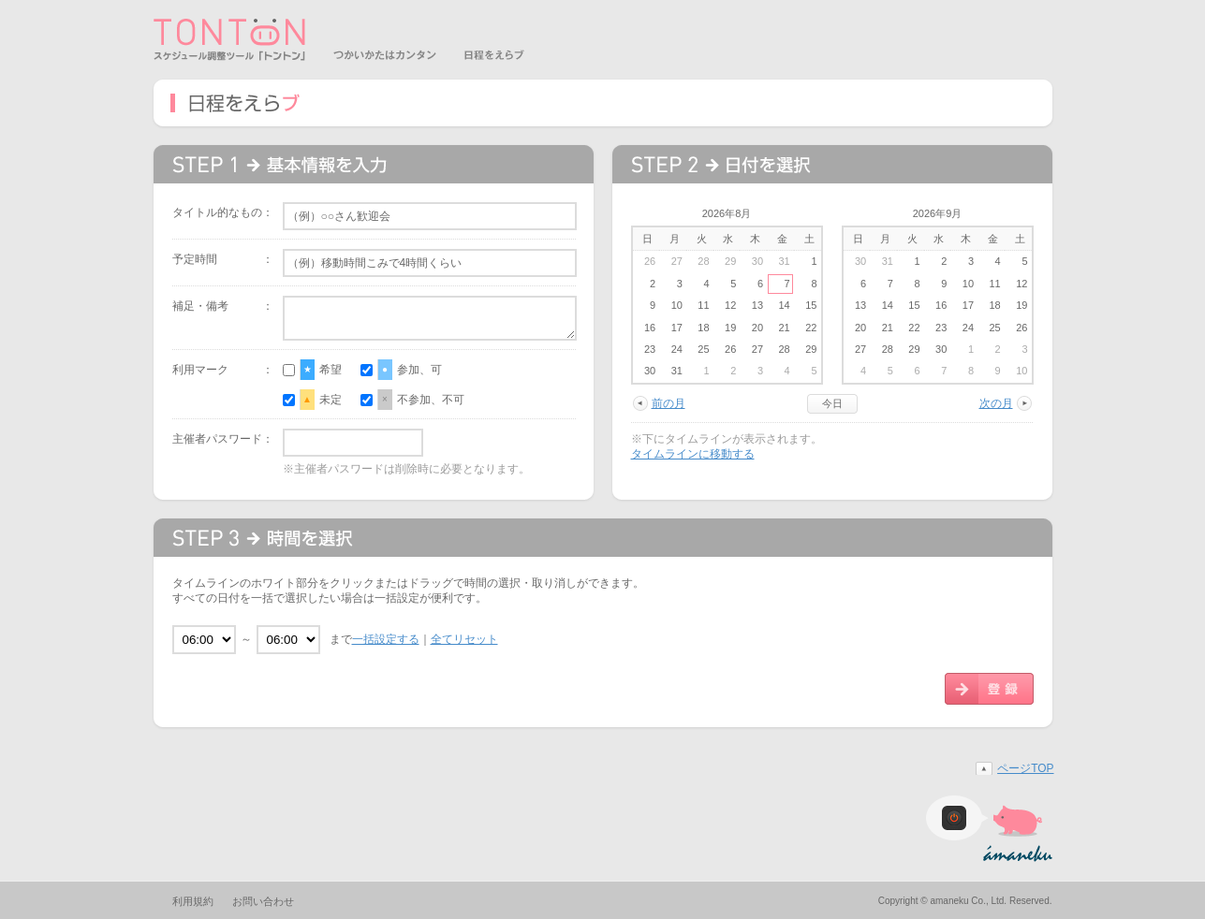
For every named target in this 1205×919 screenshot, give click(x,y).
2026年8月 (727, 213)
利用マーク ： (222, 369)
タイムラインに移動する (693, 453)
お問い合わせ (263, 901)
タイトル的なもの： (222, 212)
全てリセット (464, 639)
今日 (832, 403)
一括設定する (385, 639)
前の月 (668, 403)
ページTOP (1025, 768)
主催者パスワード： (222, 438)
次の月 (996, 403)
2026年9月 (938, 213)
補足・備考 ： (222, 306)
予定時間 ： (222, 259)
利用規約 (192, 901)
